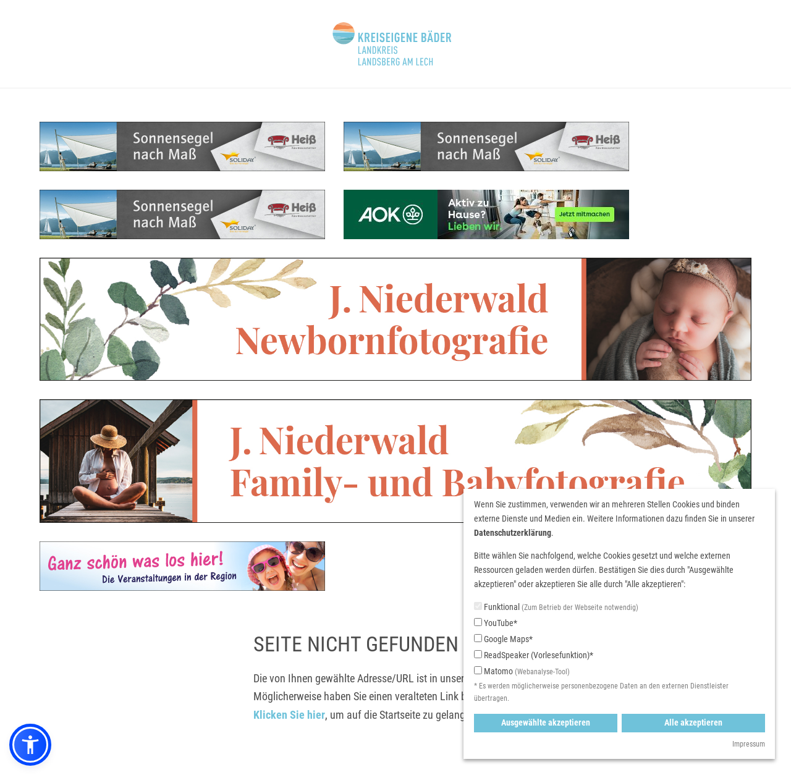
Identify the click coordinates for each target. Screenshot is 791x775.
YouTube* (495, 623)
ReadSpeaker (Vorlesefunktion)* (533, 655)
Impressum (748, 744)
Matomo (522, 672)
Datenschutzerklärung (512, 533)
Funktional (556, 608)
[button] (30, 745)
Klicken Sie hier (289, 714)
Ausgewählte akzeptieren (545, 722)
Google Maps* (503, 639)
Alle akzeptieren (693, 722)
